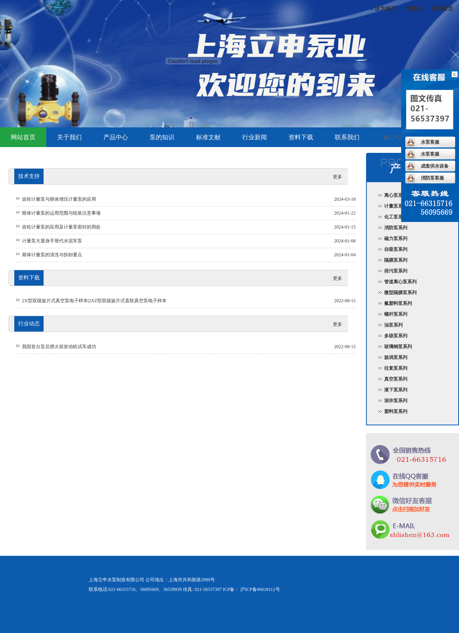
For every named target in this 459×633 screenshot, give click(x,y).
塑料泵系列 (395, 411)
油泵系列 (393, 325)
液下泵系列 (395, 390)
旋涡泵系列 (395, 357)
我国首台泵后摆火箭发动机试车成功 (59, 346)
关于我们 (69, 137)
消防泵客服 (432, 178)
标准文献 (208, 137)
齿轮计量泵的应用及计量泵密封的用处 (61, 227)
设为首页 (385, 9)
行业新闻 (254, 137)
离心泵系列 (395, 195)
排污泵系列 (395, 271)
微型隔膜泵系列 (400, 292)
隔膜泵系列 (395, 260)
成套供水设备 (435, 166)
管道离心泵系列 (400, 281)
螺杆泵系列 (395, 314)
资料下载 (301, 137)
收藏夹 (414, 9)
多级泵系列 (395, 336)
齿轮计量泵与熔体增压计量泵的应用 (59, 199)
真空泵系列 (395, 379)
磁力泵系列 (395, 238)
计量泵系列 (395, 206)
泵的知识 (162, 137)
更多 (337, 176)
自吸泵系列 (395, 249)
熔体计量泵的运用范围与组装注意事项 (61, 213)
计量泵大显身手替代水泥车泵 (52, 241)
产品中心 (115, 137)
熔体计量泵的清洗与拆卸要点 (52, 254)
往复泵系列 (395, 368)
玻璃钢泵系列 (398, 346)
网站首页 (442, 9)
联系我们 (347, 137)
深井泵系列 (395, 400)
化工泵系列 (395, 217)
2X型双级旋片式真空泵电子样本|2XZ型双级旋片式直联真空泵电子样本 (94, 300)
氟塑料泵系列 (398, 303)
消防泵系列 (395, 227)
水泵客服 (430, 142)
